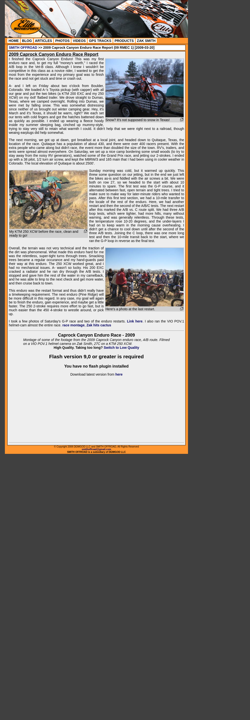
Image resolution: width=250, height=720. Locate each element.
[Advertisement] (209, 74)
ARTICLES (43, 41)
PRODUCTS (124, 41)
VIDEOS (79, 41)
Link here (135, 321)
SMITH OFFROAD (23, 47)
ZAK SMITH (146, 41)
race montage (73, 325)
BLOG (27, 41)
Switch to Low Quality (121, 348)
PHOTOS (62, 41)
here (119, 374)
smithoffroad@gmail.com (96, 449)
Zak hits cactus (98, 325)
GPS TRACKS (100, 41)
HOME (14, 41)
